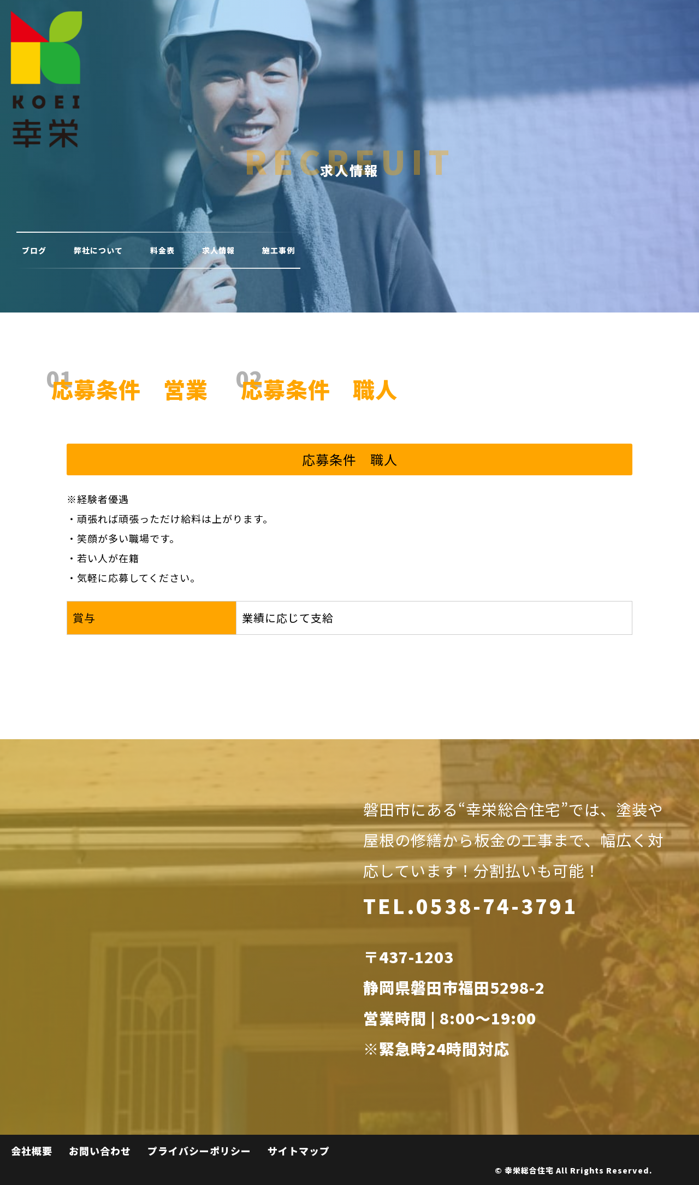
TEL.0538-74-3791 (470, 905)
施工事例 (278, 250)
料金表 (162, 250)
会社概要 (31, 1150)
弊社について (98, 250)
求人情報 (218, 250)
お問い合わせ (100, 1150)
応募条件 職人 (319, 389)
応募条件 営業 (129, 389)
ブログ (34, 250)
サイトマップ (299, 1150)
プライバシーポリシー (199, 1150)
